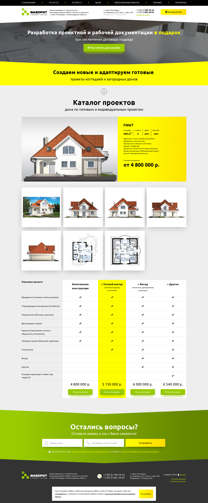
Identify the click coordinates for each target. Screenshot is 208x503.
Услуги (76, 2)
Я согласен (146, 493)
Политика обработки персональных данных (178, 480)
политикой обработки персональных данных (140, 451)
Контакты (180, 2)
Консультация (80, 391)
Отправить (145, 442)
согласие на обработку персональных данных (90, 451)
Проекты (54, 2)
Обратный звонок (143, 15)
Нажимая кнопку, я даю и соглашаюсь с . (104, 451)
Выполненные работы (127, 2)
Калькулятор (173, 11)
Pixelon (183, 474)
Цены (98, 2)
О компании (28, 2)
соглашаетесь (60, 494)
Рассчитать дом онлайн (105, 47)
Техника (157, 2)
